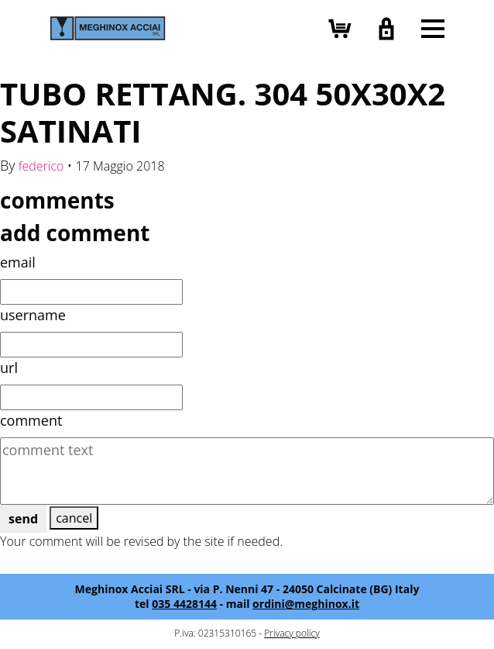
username (33, 315)
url (9, 367)
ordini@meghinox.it (305, 603)
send (23, 518)
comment (31, 420)
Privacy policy (291, 633)
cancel (74, 517)
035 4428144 (184, 603)
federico (41, 165)
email (18, 262)
